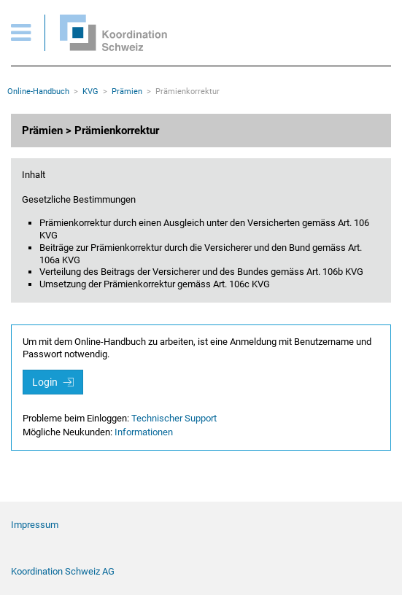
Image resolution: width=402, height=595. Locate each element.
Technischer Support (174, 418)
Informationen (144, 432)
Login (53, 382)
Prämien (127, 91)
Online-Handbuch (38, 91)
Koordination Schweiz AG (63, 571)
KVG (90, 91)
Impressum (34, 524)
